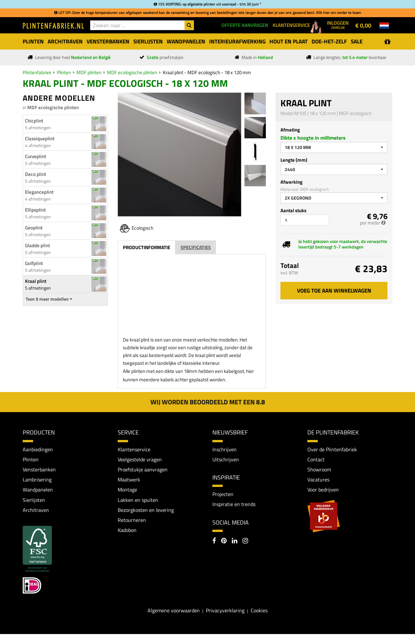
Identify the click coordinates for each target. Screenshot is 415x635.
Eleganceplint (39, 192)
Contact (316, 459)
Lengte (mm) (293, 160)
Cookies (259, 611)
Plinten (64, 72)
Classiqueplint (39, 138)
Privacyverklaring (225, 611)
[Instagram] (245, 541)
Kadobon (127, 531)
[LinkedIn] (234, 541)
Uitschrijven (225, 459)
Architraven (36, 510)
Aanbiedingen (38, 449)
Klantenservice (134, 449)
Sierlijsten (34, 500)
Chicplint (34, 120)
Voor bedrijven (323, 490)
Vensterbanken (39, 470)
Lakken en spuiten (138, 500)
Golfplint (34, 263)
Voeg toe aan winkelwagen (334, 290)
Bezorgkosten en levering (146, 510)
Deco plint (35, 174)
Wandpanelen (38, 490)
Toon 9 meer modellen (49, 299)
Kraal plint (35, 281)
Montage (127, 490)
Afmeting (290, 129)
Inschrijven (224, 449)
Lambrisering (37, 480)
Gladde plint (37, 245)
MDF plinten (89, 72)
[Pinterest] (224, 541)
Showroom (319, 470)
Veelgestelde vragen (140, 459)
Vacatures (318, 480)
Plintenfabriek (37, 72)
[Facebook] (214, 541)
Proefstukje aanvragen (143, 470)
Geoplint (33, 227)
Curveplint (35, 156)
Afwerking (291, 182)
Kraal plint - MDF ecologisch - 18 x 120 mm (207, 72)
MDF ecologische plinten (132, 72)
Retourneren (132, 521)
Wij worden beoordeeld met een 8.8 (207, 402)
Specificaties (196, 247)
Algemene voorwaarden (174, 611)
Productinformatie (146, 247)
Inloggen (338, 24)
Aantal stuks (293, 210)
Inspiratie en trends (233, 504)
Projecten (222, 494)
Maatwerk (129, 480)
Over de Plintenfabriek (332, 449)
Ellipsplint (35, 210)
